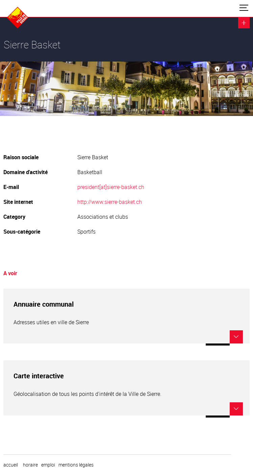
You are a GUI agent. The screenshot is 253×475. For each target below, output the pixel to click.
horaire (30, 465)
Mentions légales (76, 465)
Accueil (10, 465)
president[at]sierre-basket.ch (110, 187)
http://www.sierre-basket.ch (109, 202)
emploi (48, 465)
